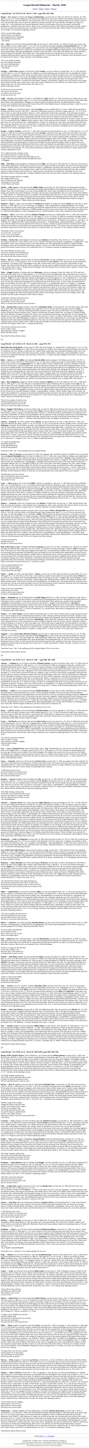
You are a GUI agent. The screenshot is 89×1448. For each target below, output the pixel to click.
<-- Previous (50, 1436)
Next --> (42, 1436)
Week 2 (41, 9)
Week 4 (53, 9)
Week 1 (35, 9)
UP (2, 339)
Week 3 (47, 9)
